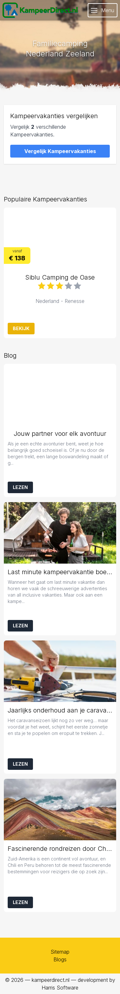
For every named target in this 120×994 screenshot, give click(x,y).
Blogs (60, 959)
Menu (102, 10)
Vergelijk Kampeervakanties (60, 151)
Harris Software (60, 987)
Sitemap (60, 952)
